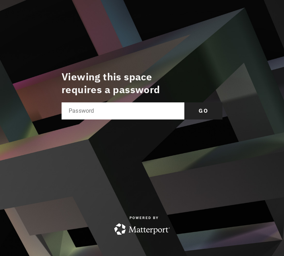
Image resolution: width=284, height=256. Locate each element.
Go (203, 110)
